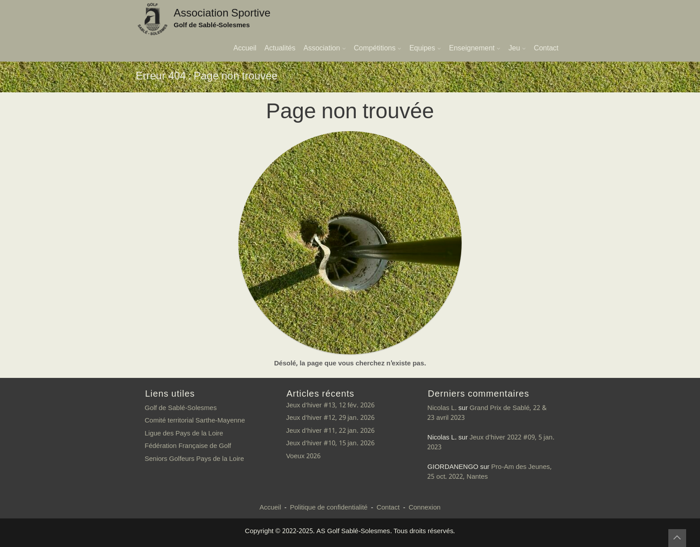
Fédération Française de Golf (188, 446)
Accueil (245, 48)
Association (322, 48)
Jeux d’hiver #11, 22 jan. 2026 (330, 431)
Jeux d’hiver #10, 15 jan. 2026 (330, 443)
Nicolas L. (442, 408)
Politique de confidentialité (328, 508)
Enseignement (472, 48)
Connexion (424, 508)
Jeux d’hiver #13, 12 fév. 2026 (330, 405)
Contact (546, 48)
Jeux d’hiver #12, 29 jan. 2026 (330, 418)
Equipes (422, 48)
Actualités (279, 48)
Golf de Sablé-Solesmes (181, 408)
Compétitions (375, 48)
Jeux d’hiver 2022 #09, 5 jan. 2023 (490, 443)
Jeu (514, 48)
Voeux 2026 (303, 456)
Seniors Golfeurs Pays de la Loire (194, 459)
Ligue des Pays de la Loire (184, 433)
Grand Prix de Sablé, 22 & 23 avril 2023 (487, 413)
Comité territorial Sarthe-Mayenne (195, 421)
